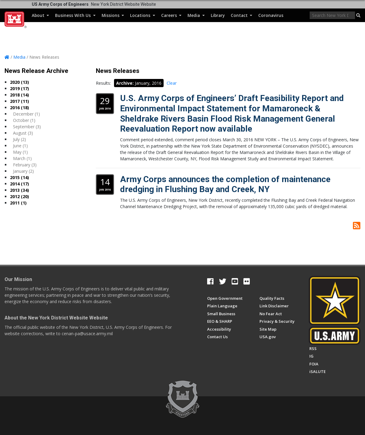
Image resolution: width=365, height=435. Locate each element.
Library (218, 15)
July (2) (19, 139)
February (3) (25, 165)
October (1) (24, 120)
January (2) (23, 171)
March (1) (22, 158)
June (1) (20, 146)
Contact (241, 15)
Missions (113, 15)
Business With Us (75, 15)
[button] (358, 15)
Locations (142, 15)
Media (195, 15)
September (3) (27, 126)
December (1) (26, 114)
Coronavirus (270, 15)
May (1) (20, 152)
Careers (171, 15)
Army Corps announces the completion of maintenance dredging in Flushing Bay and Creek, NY (225, 184)
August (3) (23, 133)
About (40, 15)
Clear (172, 83)
